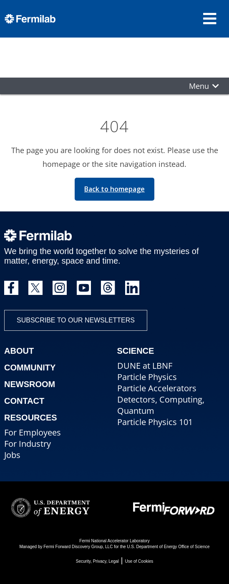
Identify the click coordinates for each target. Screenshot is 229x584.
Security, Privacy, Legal (97, 561)
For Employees (32, 432)
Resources (30, 417)
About (19, 350)
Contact (24, 400)
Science (135, 350)
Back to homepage (114, 189)
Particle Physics (147, 377)
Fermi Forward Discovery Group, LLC (78, 546)
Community (29, 367)
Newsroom (29, 384)
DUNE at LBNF (144, 365)
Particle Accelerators (156, 388)
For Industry (27, 443)
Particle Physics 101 (155, 422)
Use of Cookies (139, 561)
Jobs (12, 455)
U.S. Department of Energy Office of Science (168, 546)
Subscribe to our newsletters (76, 320)
